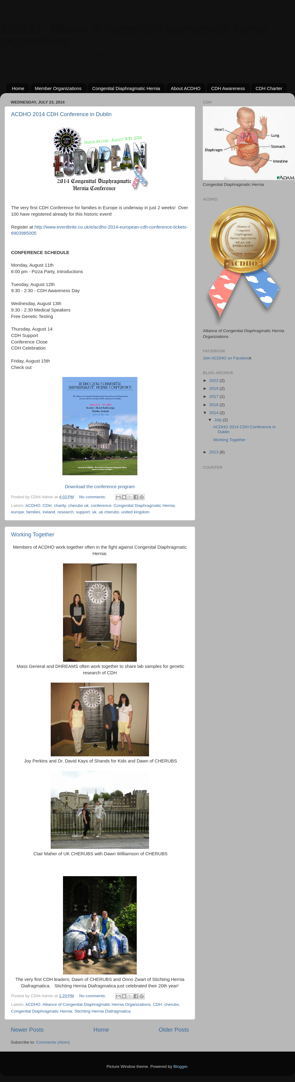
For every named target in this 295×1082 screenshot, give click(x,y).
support (83, 512)
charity (60, 505)
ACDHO (33, 505)
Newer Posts (27, 1029)
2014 (214, 412)
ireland (49, 512)
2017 (214, 396)
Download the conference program (100, 486)
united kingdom (135, 512)
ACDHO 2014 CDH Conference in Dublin (61, 114)
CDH (47, 505)
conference (101, 505)
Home (18, 88)
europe (17, 512)
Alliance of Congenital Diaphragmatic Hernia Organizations (96, 1004)
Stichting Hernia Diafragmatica (102, 1011)
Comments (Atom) (53, 1042)
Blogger (180, 1066)
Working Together (32, 534)
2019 (214, 388)
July (218, 420)
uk (94, 512)
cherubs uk (78, 505)
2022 (214, 380)
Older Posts (174, 1029)
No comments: (93, 497)
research (65, 512)
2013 (214, 452)
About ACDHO (186, 88)
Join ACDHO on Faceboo (226, 358)
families (33, 512)
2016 (214, 404)
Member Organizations (58, 88)
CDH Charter (269, 88)
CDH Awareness (228, 88)
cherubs (171, 1004)
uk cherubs (109, 512)
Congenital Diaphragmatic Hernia (126, 88)
